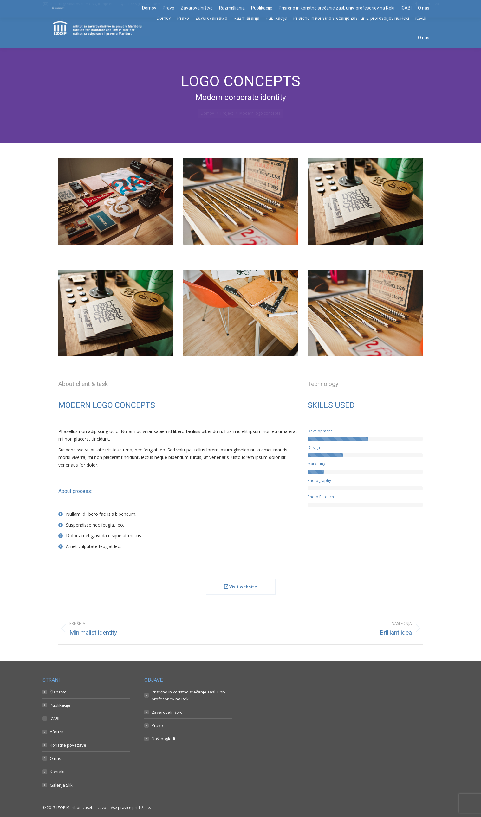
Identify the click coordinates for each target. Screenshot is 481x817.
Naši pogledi (163, 739)
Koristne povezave (68, 745)
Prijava (433, 4)
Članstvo (58, 692)
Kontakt (57, 772)
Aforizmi (58, 732)
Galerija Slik (61, 785)
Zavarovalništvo (167, 712)
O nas (55, 758)
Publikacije (60, 705)
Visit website (240, 587)
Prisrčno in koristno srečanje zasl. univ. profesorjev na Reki (189, 695)
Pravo (157, 725)
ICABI (54, 718)
